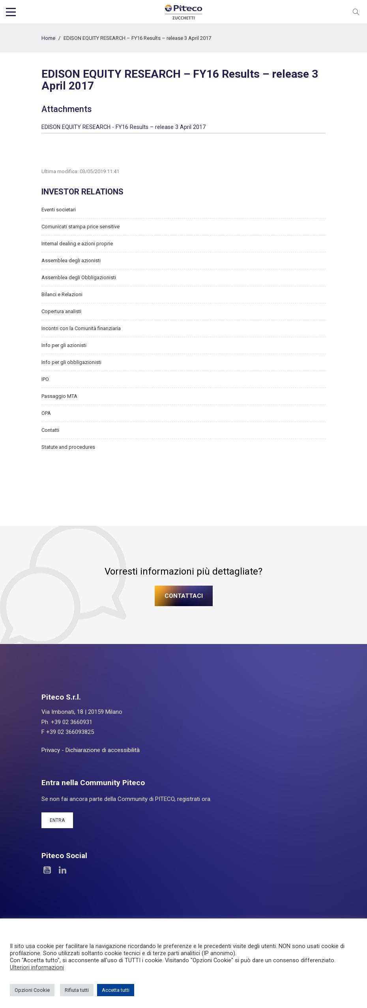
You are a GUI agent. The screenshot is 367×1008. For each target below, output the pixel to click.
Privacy (50, 750)
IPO (45, 379)
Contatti (50, 430)
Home (48, 38)
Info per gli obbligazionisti (71, 362)
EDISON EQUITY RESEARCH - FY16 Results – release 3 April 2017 (123, 127)
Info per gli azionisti (63, 345)
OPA (46, 413)
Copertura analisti (61, 311)
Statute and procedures (68, 447)
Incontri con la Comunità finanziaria (81, 328)
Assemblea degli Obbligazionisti (78, 277)
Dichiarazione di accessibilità (103, 750)
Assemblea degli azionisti (71, 260)
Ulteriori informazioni (37, 967)
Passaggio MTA (59, 396)
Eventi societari (58, 210)
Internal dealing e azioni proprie (77, 243)
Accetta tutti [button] (115, 990)
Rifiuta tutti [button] (77, 990)
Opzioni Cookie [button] (32, 990)
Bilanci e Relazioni (61, 294)
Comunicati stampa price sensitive (80, 227)
